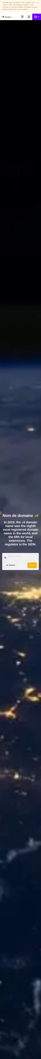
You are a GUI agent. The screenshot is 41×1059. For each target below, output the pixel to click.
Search (32, 565)
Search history (20, 584)
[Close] (38, 2)
